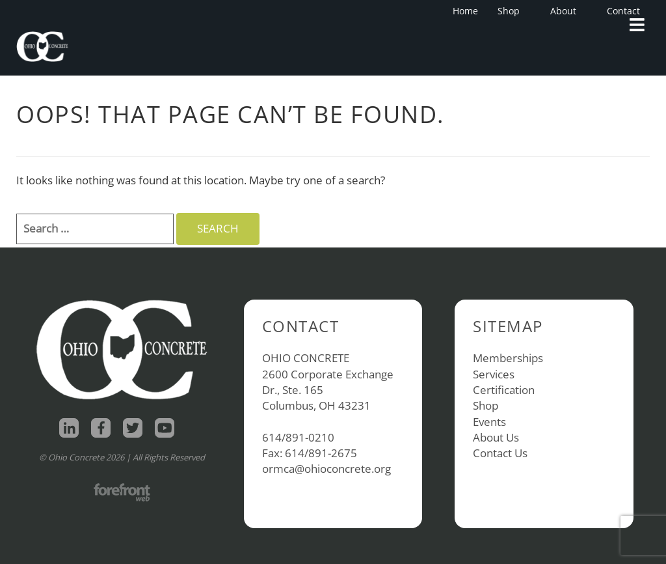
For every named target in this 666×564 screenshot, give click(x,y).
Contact (623, 11)
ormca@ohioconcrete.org (326, 468)
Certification (504, 389)
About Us (496, 437)
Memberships (508, 357)
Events (489, 421)
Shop (512, 11)
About (567, 11)
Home (465, 11)
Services (493, 374)
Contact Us (500, 452)
